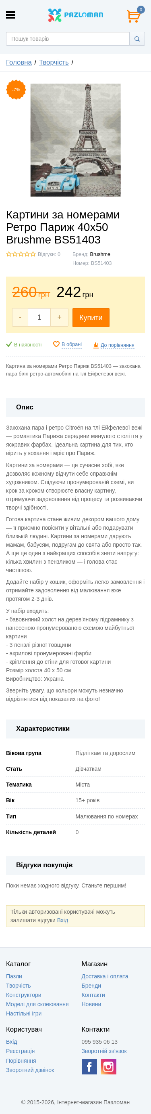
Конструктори (23, 995)
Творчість (54, 62)
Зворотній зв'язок (104, 1051)
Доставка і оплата (105, 976)
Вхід (62, 920)
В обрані (72, 344)
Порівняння (21, 1060)
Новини (91, 1004)
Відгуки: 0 (49, 254)
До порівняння (117, 345)
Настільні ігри (23, 1013)
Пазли (14, 976)
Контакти (93, 995)
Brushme (100, 254)
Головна (19, 62)
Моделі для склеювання (37, 1004)
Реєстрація (20, 1051)
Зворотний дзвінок (30, 1070)
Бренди (91, 985)
